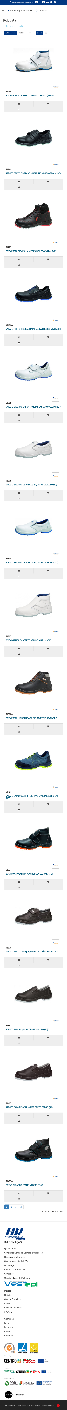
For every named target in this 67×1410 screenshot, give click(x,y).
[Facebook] (40, 2)
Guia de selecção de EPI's (16, 1261)
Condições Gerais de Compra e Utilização (23, 1252)
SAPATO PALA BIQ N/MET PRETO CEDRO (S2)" (27, 1029)
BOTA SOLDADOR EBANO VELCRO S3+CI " (25, 1185)
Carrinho (8, 1331)
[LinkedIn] (47, 2)
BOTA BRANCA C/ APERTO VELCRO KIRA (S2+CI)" (28, 640)
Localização (9, 1265)
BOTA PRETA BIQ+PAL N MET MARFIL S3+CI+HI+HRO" (31, 251)
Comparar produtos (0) (14, 26)
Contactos (9, 1273)
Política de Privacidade (14, 1269)
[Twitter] (51, 2)
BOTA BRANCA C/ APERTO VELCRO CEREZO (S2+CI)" (30, 95)
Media (7, 1303)
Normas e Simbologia (14, 1257)
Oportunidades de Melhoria (17, 1278)
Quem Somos (10, 1248)
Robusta (43, 10)
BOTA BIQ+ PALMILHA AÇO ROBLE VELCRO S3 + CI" (29, 873)
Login (6, 1323)
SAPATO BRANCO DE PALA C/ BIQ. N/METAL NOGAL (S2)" (32, 562)
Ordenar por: (10, 33)
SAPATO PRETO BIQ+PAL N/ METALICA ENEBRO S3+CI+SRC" (33, 329)
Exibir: (39, 33)
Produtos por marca (19, 10)
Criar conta (9, 1318)
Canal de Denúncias (13, 1307)
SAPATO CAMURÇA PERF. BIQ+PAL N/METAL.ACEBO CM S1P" (32, 797)
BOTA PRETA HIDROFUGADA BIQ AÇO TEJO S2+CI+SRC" (31, 718)
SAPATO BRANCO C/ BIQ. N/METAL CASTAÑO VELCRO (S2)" (33, 406)
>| (21, 1206)
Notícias (8, 1295)
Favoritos (8, 1327)
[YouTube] (43, 2)
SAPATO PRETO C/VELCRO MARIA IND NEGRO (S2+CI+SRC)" (33, 173)
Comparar (9, 1335)
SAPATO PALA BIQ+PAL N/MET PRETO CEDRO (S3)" (29, 1107)
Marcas (7, 1290)
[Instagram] (54, 2)
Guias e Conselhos (12, 1299)
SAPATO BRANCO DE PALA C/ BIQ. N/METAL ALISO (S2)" (32, 484)
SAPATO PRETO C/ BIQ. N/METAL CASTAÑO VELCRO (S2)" (32, 951)
